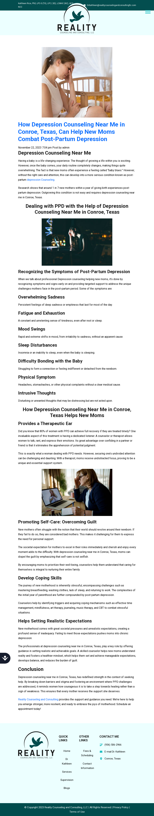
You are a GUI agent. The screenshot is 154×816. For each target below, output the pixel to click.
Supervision (66, 779)
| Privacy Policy (120, 807)
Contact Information (87, 766)
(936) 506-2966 (113, 745)
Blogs (67, 788)
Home (67, 751)
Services (67, 771)
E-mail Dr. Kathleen (115, 751)
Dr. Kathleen (67, 761)
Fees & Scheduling (87, 753)
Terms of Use (77, 811)
